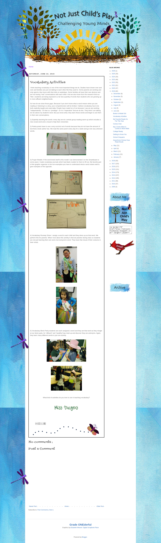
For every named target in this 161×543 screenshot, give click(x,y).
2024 (113, 77)
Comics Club (117, 124)
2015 (113, 169)
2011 (113, 181)
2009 (113, 187)
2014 (113, 172)
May (115, 145)
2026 (113, 71)
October (116, 99)
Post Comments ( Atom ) (45, 510)
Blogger (84, 537)
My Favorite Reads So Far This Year (120, 120)
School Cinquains (119, 137)
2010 (113, 184)
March (115, 151)
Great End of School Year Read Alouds (121, 141)
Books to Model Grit (119, 113)
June (115, 111)
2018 (113, 161)
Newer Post (33, 506)
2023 (113, 79)
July (115, 108)
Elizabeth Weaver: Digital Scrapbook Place (85, 527)
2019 (113, 91)
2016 (113, 166)
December (117, 93)
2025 (113, 74)
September (117, 102)
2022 (113, 82)
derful (88, 524)
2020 (113, 88)
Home (31, 67)
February (116, 154)
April (115, 148)
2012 (113, 178)
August (116, 105)
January (116, 157)
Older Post (100, 506)
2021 (113, 85)
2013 (113, 175)
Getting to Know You (120, 134)
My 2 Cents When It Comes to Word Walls (121, 127)
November (117, 96)
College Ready (118, 131)
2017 (113, 164)
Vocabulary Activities (120, 116)
